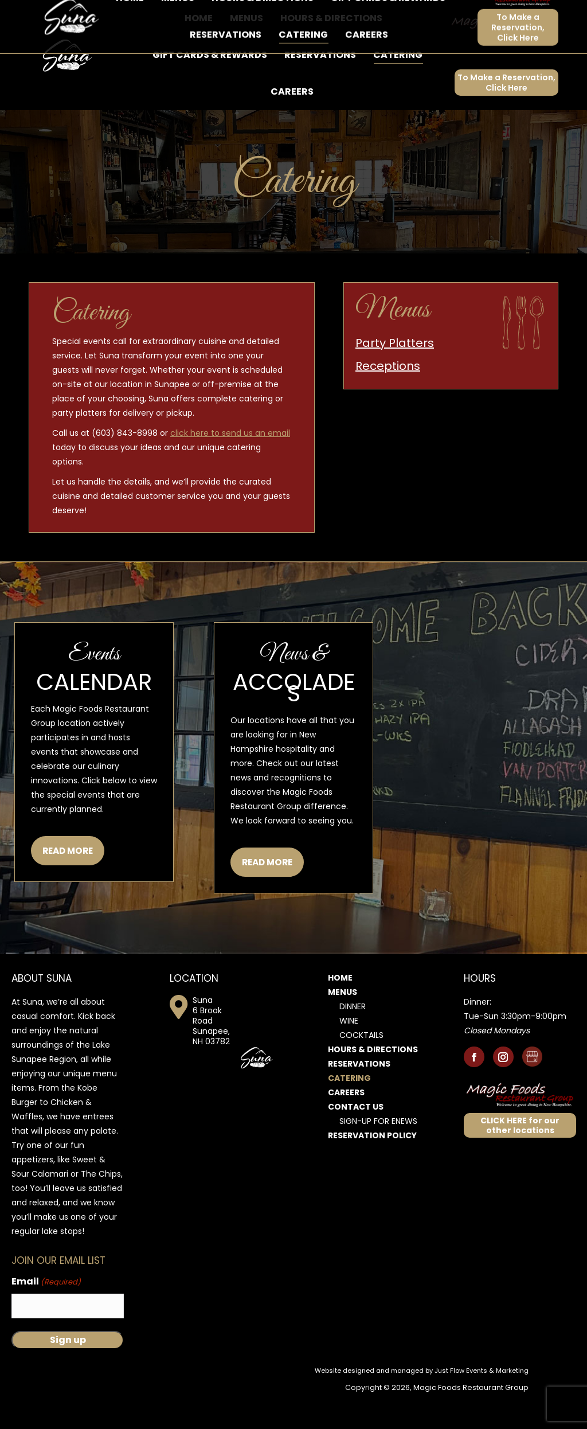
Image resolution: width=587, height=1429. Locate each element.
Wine (348, 1052)
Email (46, 1313)
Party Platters (394, 374)
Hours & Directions (373, 1081)
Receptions (387, 397)
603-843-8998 (63, 15)
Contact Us (355, 1138)
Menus (342, 1023)
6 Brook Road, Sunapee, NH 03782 (176, 15)
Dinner (352, 1038)
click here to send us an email (230, 464)
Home (340, 1009)
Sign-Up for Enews (378, 1152)
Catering (349, 1109)
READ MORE (67, 882)
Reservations (359, 1095)
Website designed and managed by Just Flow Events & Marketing (422, 1402)
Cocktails (361, 1066)
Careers (346, 1124)
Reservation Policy (372, 1167)
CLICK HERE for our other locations (519, 1157)
